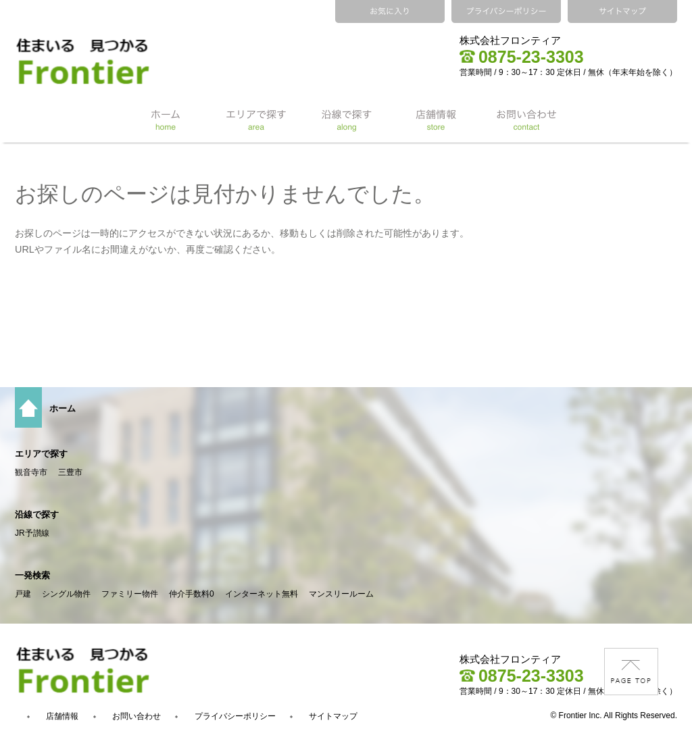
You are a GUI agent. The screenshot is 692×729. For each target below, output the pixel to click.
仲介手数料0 (191, 594)
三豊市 (70, 472)
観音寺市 (31, 472)
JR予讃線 (32, 533)
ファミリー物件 (129, 594)
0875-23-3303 (522, 56)
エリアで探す (41, 454)
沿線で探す (37, 514)
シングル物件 (66, 594)
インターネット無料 (261, 594)
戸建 (23, 594)
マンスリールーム (341, 594)
